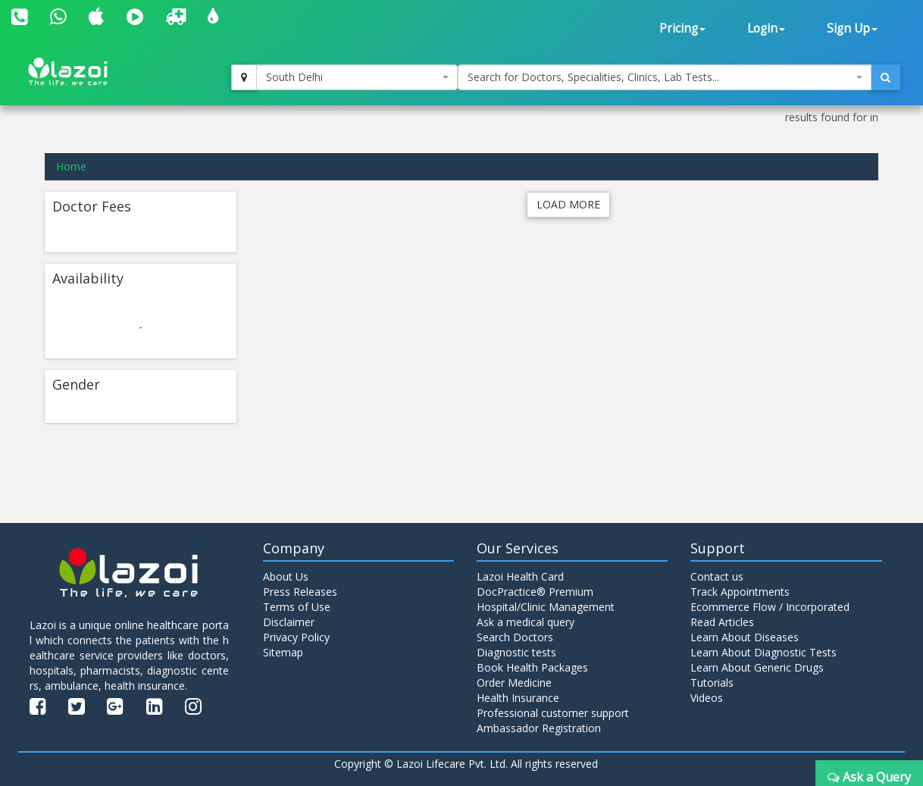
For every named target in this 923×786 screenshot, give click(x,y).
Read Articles (722, 622)
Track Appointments (740, 591)
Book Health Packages (532, 667)
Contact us (716, 576)
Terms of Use (296, 607)
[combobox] (357, 77)
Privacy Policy (296, 637)
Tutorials (712, 682)
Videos (706, 697)
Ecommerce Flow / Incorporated (769, 607)
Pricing (682, 28)
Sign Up (852, 28)
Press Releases (300, 591)
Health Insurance (518, 697)
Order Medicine (514, 682)
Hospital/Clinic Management (546, 607)
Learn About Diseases (744, 637)
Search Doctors (515, 637)
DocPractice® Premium (535, 591)
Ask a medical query (525, 622)
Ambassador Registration (539, 728)
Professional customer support (553, 713)
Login (766, 28)
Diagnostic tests (516, 652)
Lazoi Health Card (520, 576)
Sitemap (283, 652)
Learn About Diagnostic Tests (763, 652)
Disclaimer (288, 622)
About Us (285, 576)
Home (71, 166)
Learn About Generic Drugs (757, 667)
